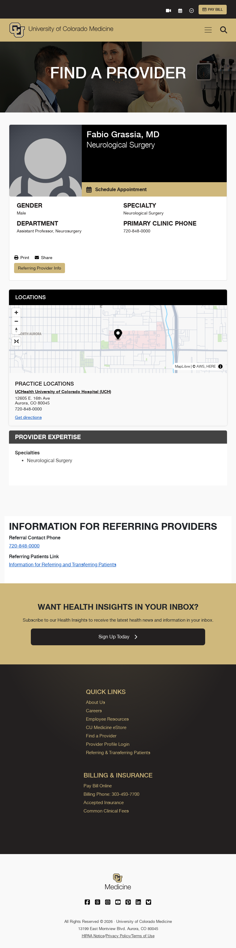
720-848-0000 (24, 546)
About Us (95, 702)
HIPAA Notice (93, 936)
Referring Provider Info (39, 268)
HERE (211, 366)
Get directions (28, 417)
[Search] (223, 30)
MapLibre (182, 366)
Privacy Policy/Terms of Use (130, 936)
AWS (200, 366)
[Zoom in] (16, 312)
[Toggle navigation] (208, 30)
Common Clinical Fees (106, 810)
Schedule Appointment (116, 189)
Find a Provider (101, 735)
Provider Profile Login (107, 744)
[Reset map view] (16, 341)
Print (21, 257)
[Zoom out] (16, 321)
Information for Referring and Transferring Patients (62, 564)
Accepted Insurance (104, 802)
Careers (94, 710)
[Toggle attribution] (220, 366)
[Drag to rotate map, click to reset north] (16, 329)
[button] (118, 335)
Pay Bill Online (98, 785)
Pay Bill (212, 9)
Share (43, 257)
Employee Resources (107, 719)
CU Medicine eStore (106, 727)
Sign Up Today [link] (118, 637)
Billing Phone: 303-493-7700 (111, 794)
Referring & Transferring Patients (118, 752)
